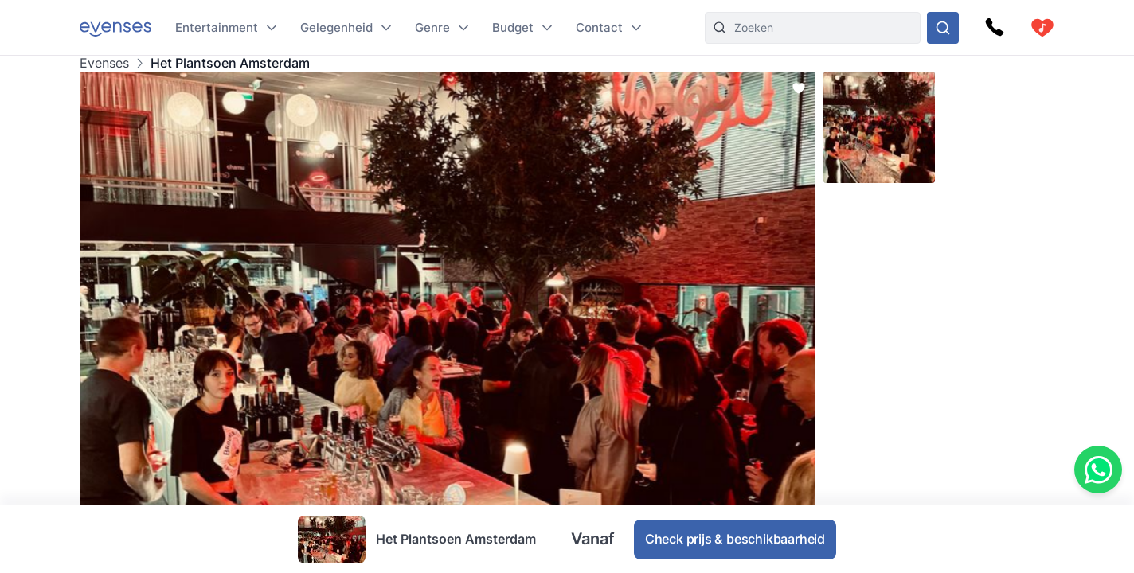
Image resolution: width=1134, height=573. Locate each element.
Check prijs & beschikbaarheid (735, 539)
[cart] (1042, 28)
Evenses (104, 63)
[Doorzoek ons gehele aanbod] (943, 28)
